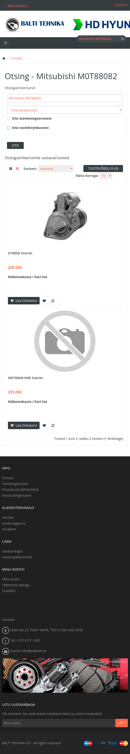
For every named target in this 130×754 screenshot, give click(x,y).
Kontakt (8, 517)
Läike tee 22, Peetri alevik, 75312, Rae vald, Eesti (46, 630)
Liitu (122, 723)
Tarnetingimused (15, 483)
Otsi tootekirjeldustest (28, 127)
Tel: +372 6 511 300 (24, 640)
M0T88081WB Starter (25, 378)
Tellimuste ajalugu (16, 585)
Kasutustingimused (16, 495)
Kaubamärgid (12, 551)
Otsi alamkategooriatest (29, 118)
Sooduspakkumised (17, 557)
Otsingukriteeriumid (20, 88)
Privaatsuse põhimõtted (20, 489)
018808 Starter (20, 253)
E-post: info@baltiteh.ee (28, 651)
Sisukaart (9, 529)
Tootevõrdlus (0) (103, 168)
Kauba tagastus (13, 523)
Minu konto (11, 579)
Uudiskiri (9, 591)
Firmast (8, 478)
